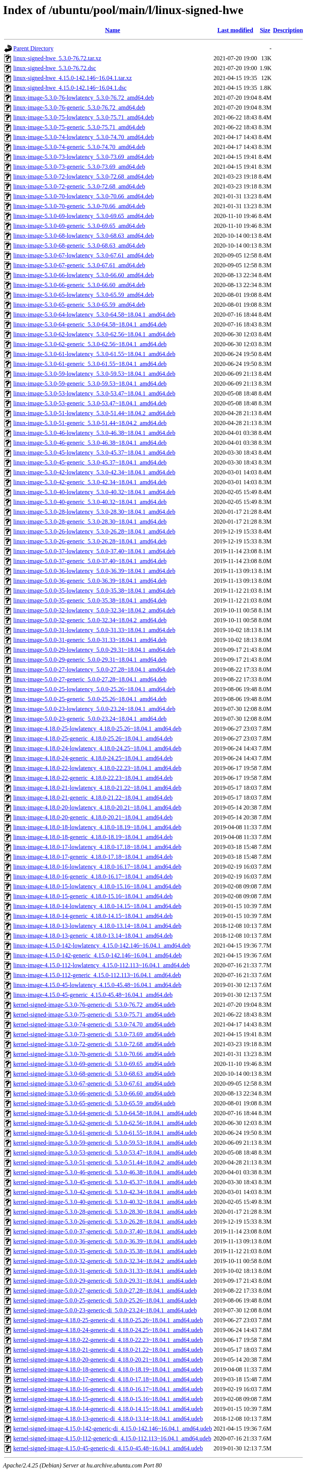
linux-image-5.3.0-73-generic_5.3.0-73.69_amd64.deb (79, 166)
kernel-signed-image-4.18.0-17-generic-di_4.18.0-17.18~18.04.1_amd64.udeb (108, 1379)
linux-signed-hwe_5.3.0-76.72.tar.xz (57, 58)
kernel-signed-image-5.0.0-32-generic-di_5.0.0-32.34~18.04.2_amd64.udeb (105, 1261)
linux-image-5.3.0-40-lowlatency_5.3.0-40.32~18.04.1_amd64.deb (94, 492)
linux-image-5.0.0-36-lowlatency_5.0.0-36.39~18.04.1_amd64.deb (94, 571)
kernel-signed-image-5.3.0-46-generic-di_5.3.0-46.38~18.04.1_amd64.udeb (105, 1172)
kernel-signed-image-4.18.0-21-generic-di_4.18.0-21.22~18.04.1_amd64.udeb (108, 1349)
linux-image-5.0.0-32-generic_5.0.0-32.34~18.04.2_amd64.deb (90, 620)
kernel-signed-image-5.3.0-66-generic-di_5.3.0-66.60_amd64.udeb (94, 1093)
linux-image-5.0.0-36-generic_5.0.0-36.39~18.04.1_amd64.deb (90, 581)
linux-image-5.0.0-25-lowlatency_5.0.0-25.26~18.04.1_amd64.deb (94, 689)
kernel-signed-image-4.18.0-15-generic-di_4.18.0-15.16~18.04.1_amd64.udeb (108, 1399)
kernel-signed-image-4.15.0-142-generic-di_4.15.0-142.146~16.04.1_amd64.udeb (112, 1428)
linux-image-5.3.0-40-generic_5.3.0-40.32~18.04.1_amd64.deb (90, 502)
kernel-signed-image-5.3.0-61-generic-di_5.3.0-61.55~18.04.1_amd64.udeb (105, 1133)
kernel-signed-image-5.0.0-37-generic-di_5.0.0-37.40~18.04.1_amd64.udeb (105, 1231)
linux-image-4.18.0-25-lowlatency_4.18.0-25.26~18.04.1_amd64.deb (97, 728)
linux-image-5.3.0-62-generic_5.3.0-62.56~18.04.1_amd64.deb (90, 344)
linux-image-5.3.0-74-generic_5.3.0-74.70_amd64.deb (79, 147)
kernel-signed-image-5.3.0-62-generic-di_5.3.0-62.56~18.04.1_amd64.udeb (105, 1123)
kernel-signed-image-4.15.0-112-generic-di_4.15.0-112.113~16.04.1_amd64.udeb (112, 1438)
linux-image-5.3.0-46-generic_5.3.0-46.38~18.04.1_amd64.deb (90, 442)
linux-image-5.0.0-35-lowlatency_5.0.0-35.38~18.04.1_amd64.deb (94, 590)
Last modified (235, 30)
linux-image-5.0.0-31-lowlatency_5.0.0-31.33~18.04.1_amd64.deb (94, 630)
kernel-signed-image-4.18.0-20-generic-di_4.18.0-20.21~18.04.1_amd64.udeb (108, 1359)
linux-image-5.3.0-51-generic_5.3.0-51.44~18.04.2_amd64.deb (90, 423)
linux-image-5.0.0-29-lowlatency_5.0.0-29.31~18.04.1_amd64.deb (94, 650)
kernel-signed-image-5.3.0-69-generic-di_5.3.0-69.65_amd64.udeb (94, 1064)
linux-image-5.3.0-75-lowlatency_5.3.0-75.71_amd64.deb (83, 117)
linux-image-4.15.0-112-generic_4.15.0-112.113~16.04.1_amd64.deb (97, 975)
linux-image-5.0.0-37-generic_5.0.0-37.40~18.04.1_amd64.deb (90, 561)
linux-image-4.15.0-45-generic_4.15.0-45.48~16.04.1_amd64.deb (93, 995)
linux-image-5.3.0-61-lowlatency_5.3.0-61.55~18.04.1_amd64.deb (94, 354)
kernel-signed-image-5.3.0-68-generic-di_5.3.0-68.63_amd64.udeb (94, 1073)
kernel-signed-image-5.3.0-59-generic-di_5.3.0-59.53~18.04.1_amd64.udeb (105, 1142)
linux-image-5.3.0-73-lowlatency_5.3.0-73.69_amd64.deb (83, 157)
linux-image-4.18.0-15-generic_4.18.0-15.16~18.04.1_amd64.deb (93, 896)
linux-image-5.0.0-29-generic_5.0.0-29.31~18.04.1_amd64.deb (90, 659)
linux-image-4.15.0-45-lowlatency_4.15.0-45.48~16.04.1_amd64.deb (97, 985)
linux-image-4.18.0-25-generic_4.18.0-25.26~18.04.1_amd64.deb (93, 738)
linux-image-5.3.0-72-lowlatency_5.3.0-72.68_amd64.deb (83, 176)
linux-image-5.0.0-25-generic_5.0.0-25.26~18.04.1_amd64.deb (90, 699)
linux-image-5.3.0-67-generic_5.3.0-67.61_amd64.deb (79, 265)
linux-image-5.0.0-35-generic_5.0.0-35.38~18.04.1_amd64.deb (90, 600)
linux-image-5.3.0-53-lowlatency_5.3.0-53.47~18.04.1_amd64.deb (94, 393)
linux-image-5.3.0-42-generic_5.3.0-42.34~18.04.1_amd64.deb (90, 482)
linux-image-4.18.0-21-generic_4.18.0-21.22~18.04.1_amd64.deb (93, 797)
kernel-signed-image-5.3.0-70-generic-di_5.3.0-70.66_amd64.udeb (94, 1054)
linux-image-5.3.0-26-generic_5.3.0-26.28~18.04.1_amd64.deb (90, 541)
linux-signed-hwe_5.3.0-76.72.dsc (54, 68)
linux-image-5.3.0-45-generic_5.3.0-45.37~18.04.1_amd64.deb (90, 462)
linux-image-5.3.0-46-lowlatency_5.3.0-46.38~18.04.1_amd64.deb (94, 433)
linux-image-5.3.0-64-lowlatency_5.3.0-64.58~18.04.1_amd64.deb (94, 314)
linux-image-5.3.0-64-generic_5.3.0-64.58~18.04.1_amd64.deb (90, 324)
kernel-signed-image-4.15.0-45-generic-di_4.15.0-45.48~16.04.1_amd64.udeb (108, 1448)
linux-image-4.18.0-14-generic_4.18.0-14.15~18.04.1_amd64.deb (93, 916)
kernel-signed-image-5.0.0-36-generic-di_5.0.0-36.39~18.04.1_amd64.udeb (105, 1241)
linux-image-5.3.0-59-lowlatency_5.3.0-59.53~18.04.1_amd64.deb (94, 373)
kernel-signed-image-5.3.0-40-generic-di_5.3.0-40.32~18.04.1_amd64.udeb (105, 1202)
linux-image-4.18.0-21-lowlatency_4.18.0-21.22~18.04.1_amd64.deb (97, 788)
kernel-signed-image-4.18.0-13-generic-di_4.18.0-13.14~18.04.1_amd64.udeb (108, 1419)
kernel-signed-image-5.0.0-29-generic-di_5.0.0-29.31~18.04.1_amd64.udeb (105, 1280)
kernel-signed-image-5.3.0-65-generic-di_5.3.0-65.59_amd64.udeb (94, 1103)
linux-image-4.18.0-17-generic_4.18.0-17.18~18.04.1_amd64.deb (93, 857)
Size (265, 30)
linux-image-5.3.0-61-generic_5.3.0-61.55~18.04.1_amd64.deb (90, 364)
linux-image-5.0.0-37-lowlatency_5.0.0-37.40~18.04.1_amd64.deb (94, 551)
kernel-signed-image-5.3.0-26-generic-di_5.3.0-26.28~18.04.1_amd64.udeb (105, 1221)
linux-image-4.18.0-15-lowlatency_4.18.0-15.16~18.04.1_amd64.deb (97, 886)
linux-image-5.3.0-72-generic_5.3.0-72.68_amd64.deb (79, 186)
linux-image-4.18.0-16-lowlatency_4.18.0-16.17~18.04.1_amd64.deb (97, 866)
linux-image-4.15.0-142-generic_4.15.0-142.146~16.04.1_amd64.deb (97, 955)
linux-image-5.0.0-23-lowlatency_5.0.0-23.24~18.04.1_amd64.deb (94, 709)
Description (288, 30)
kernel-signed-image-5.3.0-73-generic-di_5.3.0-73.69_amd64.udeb (94, 1034)
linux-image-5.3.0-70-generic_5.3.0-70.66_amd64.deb (79, 206)
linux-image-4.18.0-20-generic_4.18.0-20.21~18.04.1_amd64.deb (93, 817)
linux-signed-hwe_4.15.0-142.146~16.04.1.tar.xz (72, 78)
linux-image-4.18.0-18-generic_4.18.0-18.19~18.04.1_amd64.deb (93, 837)
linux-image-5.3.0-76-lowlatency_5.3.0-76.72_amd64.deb (83, 97)
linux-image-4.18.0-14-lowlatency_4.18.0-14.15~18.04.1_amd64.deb (97, 906)
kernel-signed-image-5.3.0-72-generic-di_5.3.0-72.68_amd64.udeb (94, 1044)
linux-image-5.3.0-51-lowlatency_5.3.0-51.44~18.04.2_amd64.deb (94, 413)
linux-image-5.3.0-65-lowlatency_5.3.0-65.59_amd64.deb (83, 295)
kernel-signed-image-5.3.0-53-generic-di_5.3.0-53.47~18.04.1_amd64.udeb (105, 1152)
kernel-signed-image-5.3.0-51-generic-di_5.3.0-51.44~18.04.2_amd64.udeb (105, 1162)
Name (112, 30)
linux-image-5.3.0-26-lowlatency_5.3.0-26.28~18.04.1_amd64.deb (94, 531)
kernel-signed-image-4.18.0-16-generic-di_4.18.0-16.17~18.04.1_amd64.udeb (108, 1389)
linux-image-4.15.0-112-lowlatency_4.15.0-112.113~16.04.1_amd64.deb (101, 965)
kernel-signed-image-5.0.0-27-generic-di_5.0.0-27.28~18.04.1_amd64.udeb (105, 1290)
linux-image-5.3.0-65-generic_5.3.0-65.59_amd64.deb (79, 304)
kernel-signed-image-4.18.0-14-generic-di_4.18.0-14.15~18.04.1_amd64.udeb (108, 1409)
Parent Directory (33, 48)
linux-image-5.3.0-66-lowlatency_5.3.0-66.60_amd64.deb (83, 275)
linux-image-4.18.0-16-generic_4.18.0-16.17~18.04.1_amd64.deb (93, 876)
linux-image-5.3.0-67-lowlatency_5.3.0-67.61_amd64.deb (83, 255)
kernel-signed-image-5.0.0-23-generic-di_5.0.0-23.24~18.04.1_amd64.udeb (105, 1310)
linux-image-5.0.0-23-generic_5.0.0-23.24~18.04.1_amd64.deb (90, 719)
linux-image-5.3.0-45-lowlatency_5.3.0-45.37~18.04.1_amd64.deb (94, 452)
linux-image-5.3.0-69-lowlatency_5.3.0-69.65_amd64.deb (83, 216)
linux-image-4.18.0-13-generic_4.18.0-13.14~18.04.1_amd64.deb (93, 935)
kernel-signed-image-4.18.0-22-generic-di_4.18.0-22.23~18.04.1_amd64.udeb (108, 1340)
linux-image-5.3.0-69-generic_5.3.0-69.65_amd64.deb (79, 226)
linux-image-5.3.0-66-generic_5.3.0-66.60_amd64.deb (79, 285)
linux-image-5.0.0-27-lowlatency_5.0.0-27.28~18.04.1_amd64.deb (94, 669)
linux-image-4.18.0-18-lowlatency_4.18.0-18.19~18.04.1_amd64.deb (97, 827)
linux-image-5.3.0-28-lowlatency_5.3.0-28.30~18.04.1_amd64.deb (94, 511)
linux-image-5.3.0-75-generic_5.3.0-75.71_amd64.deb (79, 127)
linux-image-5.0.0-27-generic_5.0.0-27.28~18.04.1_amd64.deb (90, 679)
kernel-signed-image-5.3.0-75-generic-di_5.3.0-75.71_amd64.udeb (94, 1014)
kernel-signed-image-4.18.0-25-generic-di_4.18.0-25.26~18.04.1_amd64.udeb (108, 1320)
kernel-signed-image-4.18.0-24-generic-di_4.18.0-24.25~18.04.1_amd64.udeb (108, 1330)
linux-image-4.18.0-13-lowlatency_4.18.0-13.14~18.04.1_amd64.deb (97, 926)
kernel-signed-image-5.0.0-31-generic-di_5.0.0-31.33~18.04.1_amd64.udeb (105, 1271)
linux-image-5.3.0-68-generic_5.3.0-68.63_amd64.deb (79, 245)
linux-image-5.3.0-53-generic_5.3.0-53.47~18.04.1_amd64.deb (90, 403)
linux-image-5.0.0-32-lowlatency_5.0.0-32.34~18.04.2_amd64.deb (94, 610)
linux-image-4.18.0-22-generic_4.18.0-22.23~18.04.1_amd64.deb (93, 778)
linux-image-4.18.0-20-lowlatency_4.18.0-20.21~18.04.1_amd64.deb (97, 807)
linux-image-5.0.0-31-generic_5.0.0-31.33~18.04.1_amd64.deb (90, 640)
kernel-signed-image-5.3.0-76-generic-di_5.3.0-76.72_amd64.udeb (94, 1004)
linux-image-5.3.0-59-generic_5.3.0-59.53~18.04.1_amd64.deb (90, 383)
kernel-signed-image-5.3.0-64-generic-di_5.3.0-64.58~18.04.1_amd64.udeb (105, 1113)
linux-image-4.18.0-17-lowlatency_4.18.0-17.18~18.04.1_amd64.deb (97, 847)
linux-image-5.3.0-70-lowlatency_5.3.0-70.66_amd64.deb (83, 196)
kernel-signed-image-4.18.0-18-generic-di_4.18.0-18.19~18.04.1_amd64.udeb (108, 1369)
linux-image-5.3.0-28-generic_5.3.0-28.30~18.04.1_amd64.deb (90, 521)
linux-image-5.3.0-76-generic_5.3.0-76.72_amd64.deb (79, 107)
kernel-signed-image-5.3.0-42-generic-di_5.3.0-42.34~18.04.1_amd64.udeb (105, 1192)
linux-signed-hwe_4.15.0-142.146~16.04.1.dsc (69, 88)
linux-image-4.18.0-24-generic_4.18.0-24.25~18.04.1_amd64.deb (93, 758)
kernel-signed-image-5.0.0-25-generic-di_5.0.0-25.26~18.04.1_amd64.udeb (105, 1300)
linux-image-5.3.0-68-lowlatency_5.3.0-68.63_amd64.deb (83, 235)
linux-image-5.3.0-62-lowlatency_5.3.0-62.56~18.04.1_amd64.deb (94, 334)
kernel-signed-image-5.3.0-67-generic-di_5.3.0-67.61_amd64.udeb (94, 1083)
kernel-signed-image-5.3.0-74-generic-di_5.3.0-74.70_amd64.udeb (94, 1024)
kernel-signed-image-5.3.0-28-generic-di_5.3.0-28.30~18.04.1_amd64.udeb (105, 1211)
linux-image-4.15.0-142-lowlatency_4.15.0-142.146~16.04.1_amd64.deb (101, 945)
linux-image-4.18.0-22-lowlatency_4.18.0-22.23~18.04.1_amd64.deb (97, 768)
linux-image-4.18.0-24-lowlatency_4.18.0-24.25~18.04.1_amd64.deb (97, 748)
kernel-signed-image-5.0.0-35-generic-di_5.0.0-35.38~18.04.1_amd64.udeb (105, 1251)
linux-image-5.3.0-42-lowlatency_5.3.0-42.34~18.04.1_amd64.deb (94, 472)
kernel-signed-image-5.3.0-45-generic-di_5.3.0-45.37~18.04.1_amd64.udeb (105, 1182)
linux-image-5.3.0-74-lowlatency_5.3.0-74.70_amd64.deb (83, 137)
